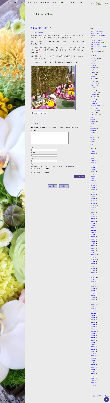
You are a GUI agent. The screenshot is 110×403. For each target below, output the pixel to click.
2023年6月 (93, 216)
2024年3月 (93, 198)
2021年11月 (93, 257)
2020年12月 (93, 281)
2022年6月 (93, 241)
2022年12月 (93, 227)
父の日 (92, 132)
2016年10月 (93, 385)
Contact (80, 2)
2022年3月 (93, 248)
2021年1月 (93, 279)
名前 (32, 149)
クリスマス (93, 81)
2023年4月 (93, 221)
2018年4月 (93, 344)
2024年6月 (93, 192)
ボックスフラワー (94, 108)
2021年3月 (93, 275)
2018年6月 (93, 340)
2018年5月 (93, 342)
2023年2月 (93, 225)
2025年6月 (93, 169)
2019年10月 (93, 313)
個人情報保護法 (97, 396)
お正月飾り (93, 67)
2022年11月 (93, 230)
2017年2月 (93, 376)
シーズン (33, 32)
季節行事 (45, 32)
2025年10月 (93, 162)
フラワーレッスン (94, 103)
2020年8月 (93, 290)
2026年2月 (93, 156)
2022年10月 (93, 232)
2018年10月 (93, 331)
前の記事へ (52, 188)
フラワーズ (93, 101)
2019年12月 (93, 308)
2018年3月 (93, 346)
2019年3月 (93, 326)
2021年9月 (93, 261)
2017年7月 (93, 364)
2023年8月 (93, 212)
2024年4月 (93, 196)
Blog (29, 2)
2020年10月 (93, 286)
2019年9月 (93, 315)
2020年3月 (93, 302)
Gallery (22, 2)
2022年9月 (93, 234)
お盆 (91, 70)
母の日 (92, 130)
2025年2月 (93, 176)
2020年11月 (93, 284)
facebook (63, 2)
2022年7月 (93, 239)
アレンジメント (94, 58)
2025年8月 (93, 167)
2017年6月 (93, 367)
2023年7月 (93, 214)
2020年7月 (93, 293)
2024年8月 (93, 187)
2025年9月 (93, 165)
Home (9, 2)
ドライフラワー (94, 92)
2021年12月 (93, 254)
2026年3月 (93, 153)
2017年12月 (93, 353)
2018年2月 (93, 349)
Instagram (72, 2)
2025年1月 (93, 178)
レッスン (92, 112)
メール (33, 155)
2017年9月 (93, 360)
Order (35, 2)
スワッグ (92, 90)
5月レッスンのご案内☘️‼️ (96, 31)
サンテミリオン (94, 83)
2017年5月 (93, 369)
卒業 (91, 119)
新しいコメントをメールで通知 (41, 171)
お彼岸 (92, 63)
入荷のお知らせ (39, 32)
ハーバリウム (93, 94)
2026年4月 (93, 151)
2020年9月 (93, 288)
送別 (91, 141)
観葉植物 (92, 139)
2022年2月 (93, 250)
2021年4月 (93, 272)
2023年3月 (93, 223)
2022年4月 (93, 245)
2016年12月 (93, 380)
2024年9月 (93, 185)
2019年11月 (93, 311)
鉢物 (91, 144)
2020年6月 (93, 295)
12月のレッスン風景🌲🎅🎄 (97, 42)
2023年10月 (93, 207)
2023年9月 (93, 210)
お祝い (92, 74)
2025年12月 (93, 160)
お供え (92, 60)
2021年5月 (93, 270)
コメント (33, 130)
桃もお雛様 (93, 128)
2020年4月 (93, 299)
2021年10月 (93, 259)
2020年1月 (93, 306)
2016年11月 (93, 382)
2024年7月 (93, 189)
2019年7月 (93, 319)
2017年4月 (93, 371)
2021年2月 (93, 277)
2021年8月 (93, 263)
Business (54, 2)
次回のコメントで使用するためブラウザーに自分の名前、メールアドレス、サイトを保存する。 (54, 168)
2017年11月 (93, 355)
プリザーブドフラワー (95, 105)
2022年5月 (93, 243)
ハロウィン (93, 99)
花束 (91, 135)
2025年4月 (93, 174)
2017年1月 (93, 378)
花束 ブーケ (93, 137)
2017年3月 (93, 373)
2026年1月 (93, 158)
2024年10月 (93, 183)
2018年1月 (93, 351)
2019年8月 (93, 317)
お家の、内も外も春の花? (41, 28)
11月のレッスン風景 (95, 44)
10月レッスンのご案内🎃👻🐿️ (98, 51)
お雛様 (92, 76)
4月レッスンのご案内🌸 (96, 33)
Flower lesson (44, 2)
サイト (32, 160)
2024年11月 (93, 180)
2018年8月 (93, 335)
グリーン (92, 78)
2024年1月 (93, 203)
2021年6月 (93, 268)
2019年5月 (93, 324)
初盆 (91, 117)
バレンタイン (93, 96)
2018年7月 (93, 337)
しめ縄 (92, 87)
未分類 (92, 126)
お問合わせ (106, 396)
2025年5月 (93, 171)
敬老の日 (92, 123)
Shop (15, 2)
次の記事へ (64, 188)
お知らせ (92, 72)
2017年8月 (93, 362)
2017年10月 (93, 358)
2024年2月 (93, 201)
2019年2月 (93, 329)
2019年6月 (93, 322)
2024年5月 (93, 194)
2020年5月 (93, 297)
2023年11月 (93, 205)
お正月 (92, 65)
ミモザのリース (94, 110)
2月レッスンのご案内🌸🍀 (97, 40)
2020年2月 (93, 304)
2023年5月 (93, 218)
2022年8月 (93, 236)
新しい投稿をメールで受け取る (41, 175)
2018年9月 (93, 333)
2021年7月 (93, 266)
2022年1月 (93, 252)
